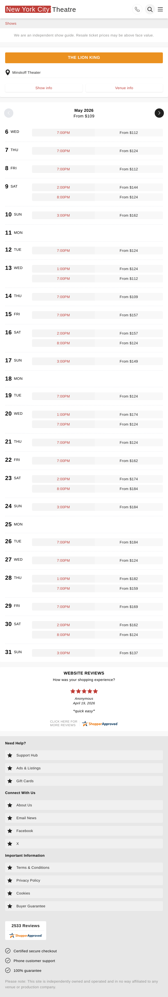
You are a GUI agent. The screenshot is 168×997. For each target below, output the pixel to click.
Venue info (124, 88)
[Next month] (159, 113)
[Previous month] (8, 113)
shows (10, 23)
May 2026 (84, 113)
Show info (43, 88)
